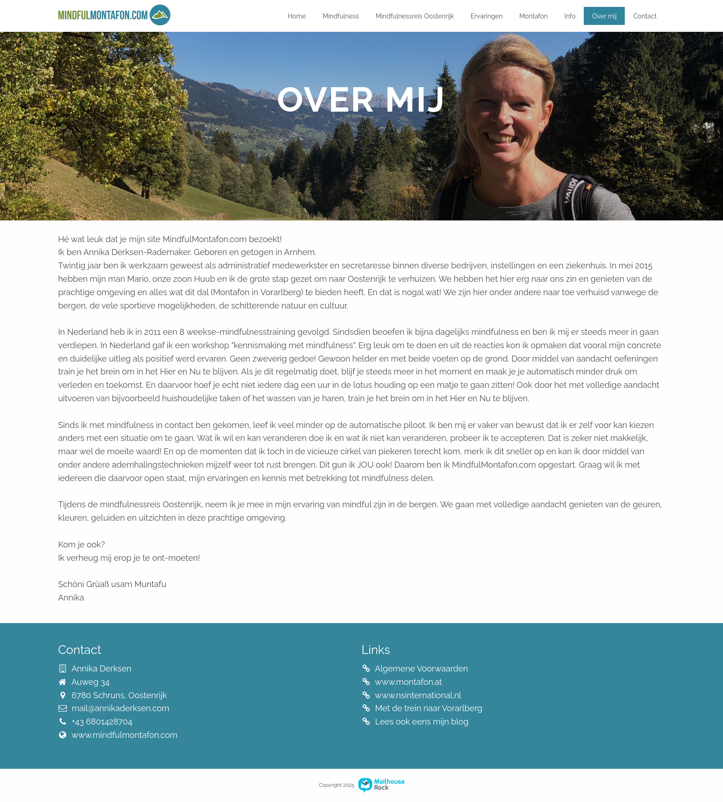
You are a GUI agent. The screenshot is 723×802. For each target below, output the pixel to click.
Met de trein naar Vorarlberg (429, 708)
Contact (645, 16)
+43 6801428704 (101, 721)
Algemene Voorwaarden (421, 668)
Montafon (533, 16)
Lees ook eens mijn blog (422, 721)
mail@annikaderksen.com (120, 708)
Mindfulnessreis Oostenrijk (415, 16)
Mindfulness (341, 16)
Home (297, 16)
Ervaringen (487, 16)
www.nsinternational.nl (418, 695)
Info (569, 16)
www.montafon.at (408, 682)
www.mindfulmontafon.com (124, 735)
